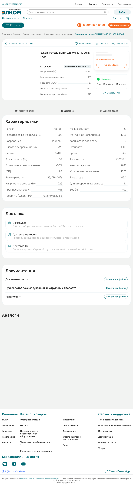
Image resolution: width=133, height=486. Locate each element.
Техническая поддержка (111, 419)
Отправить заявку (119, 25)
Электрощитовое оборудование (72, 438)
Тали (65, 445)
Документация (105, 436)
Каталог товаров (33, 414)
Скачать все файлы (116, 279)
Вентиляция (69, 431)
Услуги (5, 419)
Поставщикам (105, 431)
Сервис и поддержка (114, 414)
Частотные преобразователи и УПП (36, 443)
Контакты (93, 4)
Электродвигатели (32, 34)
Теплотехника (70, 425)
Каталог (17, 34)
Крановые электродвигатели (58, 34)
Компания (10, 414)
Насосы (24, 425)
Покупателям (107, 4)
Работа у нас (8, 436)
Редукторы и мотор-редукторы (36, 451)
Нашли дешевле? (105, 59)
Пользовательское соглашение (114, 425)
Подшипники (69, 419)
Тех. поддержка (124, 4)
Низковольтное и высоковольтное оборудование (29, 434)
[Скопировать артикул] (19, 43)
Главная (6, 34)
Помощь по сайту (107, 442)
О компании (80, 4)
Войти (122, 12)
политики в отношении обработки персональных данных (41, 479)
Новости (6, 442)
